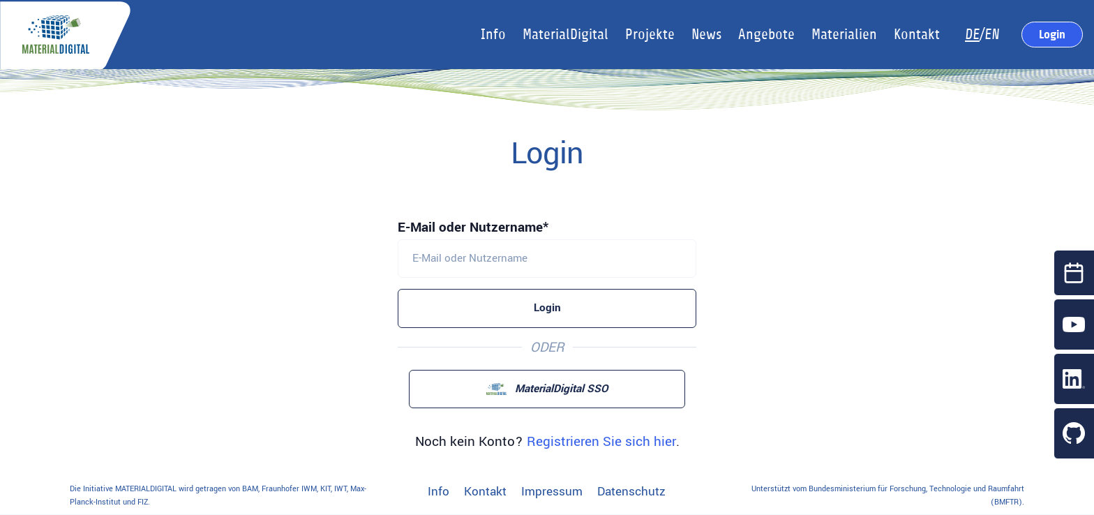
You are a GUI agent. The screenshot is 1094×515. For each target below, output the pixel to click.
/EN (982, 35)
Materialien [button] (844, 35)
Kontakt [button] (917, 35)
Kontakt (485, 492)
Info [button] (493, 35)
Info (438, 492)
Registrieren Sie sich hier (601, 441)
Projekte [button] (650, 35)
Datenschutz (631, 492)
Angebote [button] (766, 35)
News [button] (706, 35)
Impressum (552, 492)
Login (1052, 34)
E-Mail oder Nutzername (470, 227)
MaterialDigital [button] (565, 35)
